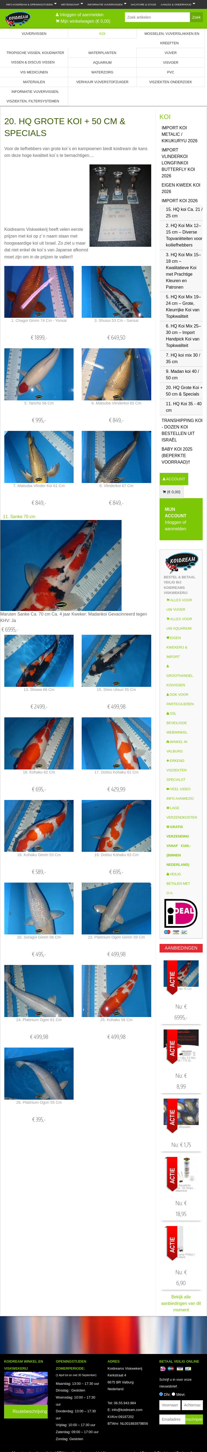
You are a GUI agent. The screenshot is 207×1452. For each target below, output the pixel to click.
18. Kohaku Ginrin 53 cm (39, 855)
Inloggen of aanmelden (82, 14)
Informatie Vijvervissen (105, 4)
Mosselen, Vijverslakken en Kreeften (171, 38)
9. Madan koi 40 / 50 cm (182, 374)
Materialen (34, 82)
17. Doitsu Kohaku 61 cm (116, 772)
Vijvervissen (34, 34)
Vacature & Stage (143, 4)
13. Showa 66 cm (38, 689)
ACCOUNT (175, 479)
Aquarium (102, 62)
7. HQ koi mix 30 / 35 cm (183, 358)
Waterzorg (102, 72)
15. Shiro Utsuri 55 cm (116, 689)
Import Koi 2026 (180, 200)
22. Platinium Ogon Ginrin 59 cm (116, 937)
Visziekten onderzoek (170, 82)
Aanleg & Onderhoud (176, 4)
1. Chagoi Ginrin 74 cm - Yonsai (39, 320)
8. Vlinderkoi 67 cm (116, 486)
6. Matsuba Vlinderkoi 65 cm (116, 403)
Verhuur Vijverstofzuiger (102, 82)
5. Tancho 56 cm (39, 403)
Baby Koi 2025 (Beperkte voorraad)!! (177, 455)
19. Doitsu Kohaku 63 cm (116, 855)
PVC (170, 72)
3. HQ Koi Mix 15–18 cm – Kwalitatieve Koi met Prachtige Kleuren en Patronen (183, 270)
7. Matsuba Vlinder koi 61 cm (39, 486)
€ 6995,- (9, 629)
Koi (102, 34)
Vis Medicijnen (34, 72)
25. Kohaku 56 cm (116, 1020)
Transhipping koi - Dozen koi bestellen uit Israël (182, 430)
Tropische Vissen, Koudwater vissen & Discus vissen (35, 57)
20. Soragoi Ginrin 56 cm (39, 937)
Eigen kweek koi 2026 (181, 188)
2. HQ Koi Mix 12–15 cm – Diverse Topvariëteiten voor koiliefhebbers (184, 235)
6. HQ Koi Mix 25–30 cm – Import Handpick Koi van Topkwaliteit (183, 336)
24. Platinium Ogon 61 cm (39, 1020)
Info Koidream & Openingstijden (30, 4)
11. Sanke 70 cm (19, 516)
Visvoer (170, 62)
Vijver (171, 53)
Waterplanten (102, 53)
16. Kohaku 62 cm (39, 772)
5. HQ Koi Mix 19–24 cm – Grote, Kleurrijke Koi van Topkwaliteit (183, 307)
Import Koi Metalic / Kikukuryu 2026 (180, 134)
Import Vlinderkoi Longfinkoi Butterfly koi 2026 (178, 163)
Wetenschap (71, 4)
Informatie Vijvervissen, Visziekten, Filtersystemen (32, 96)
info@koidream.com (127, 1410)
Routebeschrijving (30, 1411)
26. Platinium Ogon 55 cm (39, 1102)
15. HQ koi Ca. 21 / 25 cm (184, 212)
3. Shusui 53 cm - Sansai (116, 320)
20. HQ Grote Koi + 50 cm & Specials (184, 390)
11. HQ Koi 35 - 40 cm (184, 407)
